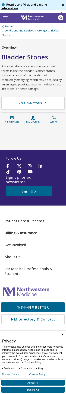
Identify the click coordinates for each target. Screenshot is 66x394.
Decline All (33, 389)
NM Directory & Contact (33, 319)
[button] (5, 17)
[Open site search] (60, 17)
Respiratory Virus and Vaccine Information (24, 6)
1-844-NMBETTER (33, 307)
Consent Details (10, 374)
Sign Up (29, 191)
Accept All (33, 382)
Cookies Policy (37, 374)
